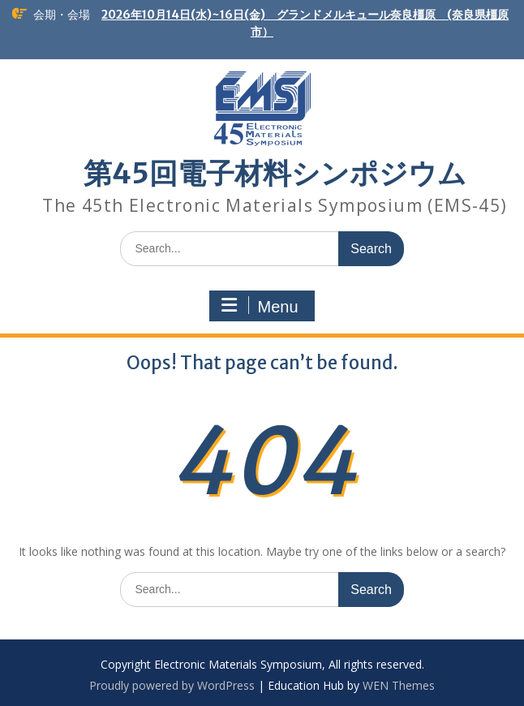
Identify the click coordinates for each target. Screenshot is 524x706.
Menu (259, 306)
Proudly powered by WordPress (172, 685)
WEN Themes (399, 685)
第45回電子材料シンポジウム (275, 174)
